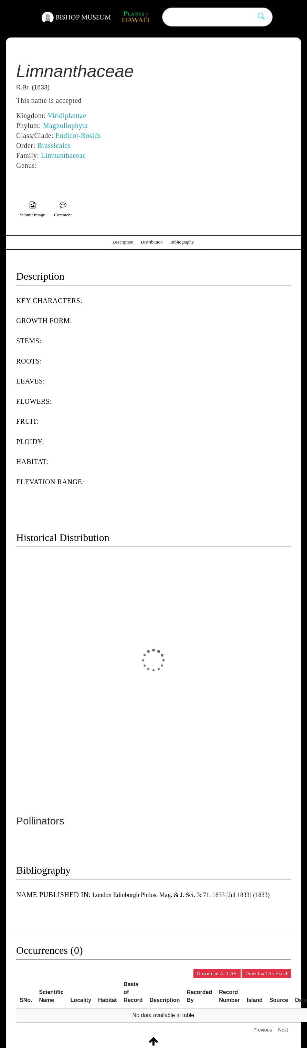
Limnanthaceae (63, 155)
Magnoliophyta (65, 125)
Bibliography (182, 242)
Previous (262, 1030)
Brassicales (54, 145)
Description (123, 242)
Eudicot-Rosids (78, 135)
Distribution (152, 242)
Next (283, 1030)
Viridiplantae (66, 115)
